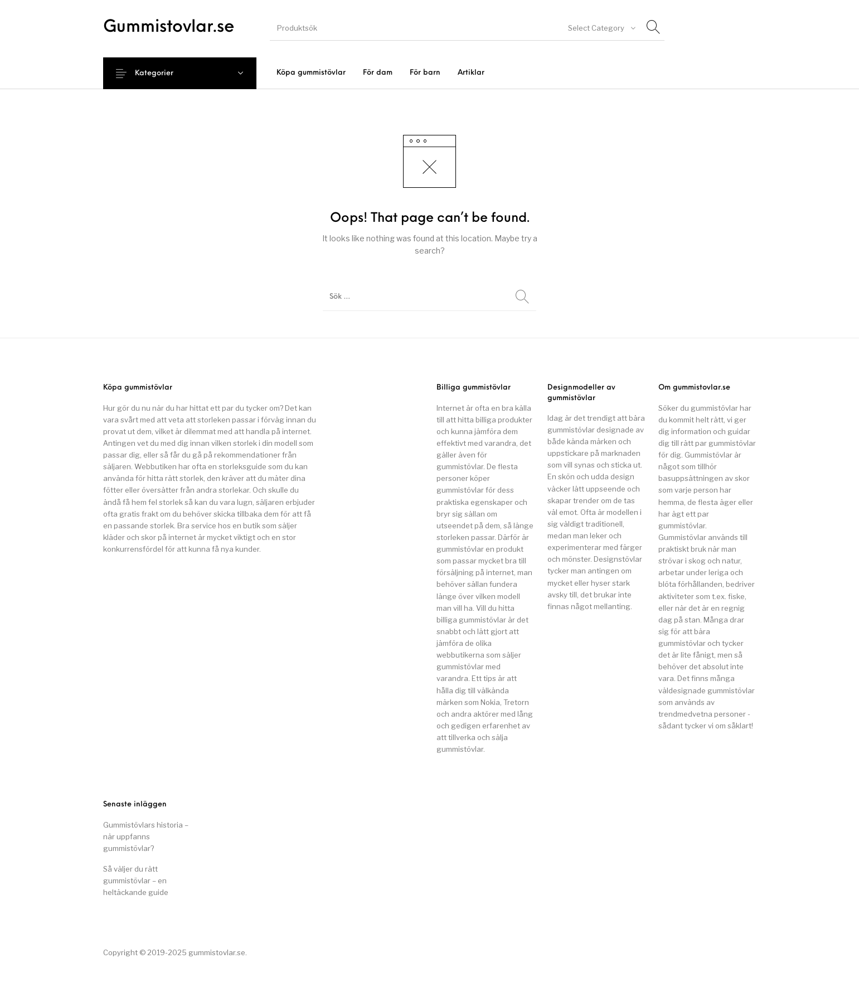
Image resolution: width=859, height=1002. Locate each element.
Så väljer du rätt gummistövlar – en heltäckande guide (135, 880)
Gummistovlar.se (169, 27)
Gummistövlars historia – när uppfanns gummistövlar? (145, 836)
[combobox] (601, 28)
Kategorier (161, 73)
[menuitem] (311, 73)
